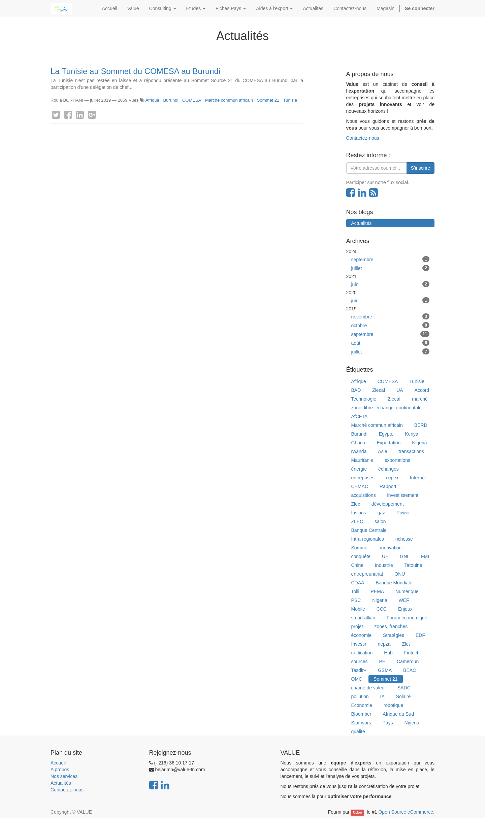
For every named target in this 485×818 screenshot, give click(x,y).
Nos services (64, 776)
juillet (390, 268)
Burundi (170, 100)
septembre (390, 259)
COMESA (191, 100)
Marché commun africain (229, 100)
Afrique (152, 100)
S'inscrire (420, 168)
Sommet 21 (268, 100)
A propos (60, 769)
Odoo (357, 812)
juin (390, 284)
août (390, 343)
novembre (390, 316)
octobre (390, 325)
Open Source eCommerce (405, 812)
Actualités (61, 783)
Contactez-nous (362, 138)
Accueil (58, 762)
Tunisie (290, 100)
